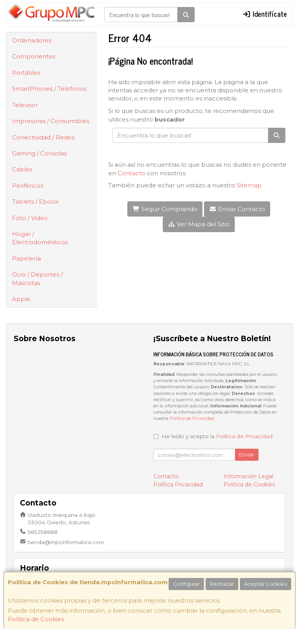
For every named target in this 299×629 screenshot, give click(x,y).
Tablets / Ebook (35, 201)
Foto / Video (30, 218)
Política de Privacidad (192, 418)
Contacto (131, 173)
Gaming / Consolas (39, 153)
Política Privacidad (178, 484)
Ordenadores (31, 40)
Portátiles (26, 72)
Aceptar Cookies (265, 584)
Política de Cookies (36, 619)
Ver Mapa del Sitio (199, 224)
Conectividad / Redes (43, 137)
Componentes (33, 56)
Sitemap (249, 185)
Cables (22, 169)
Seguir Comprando (164, 209)
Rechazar (222, 584)
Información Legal (248, 476)
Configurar (186, 584)
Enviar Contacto (237, 209)
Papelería (26, 258)
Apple (21, 299)
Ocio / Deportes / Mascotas (37, 278)
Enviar (246, 454)
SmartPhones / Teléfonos (49, 88)
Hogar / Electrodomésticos (40, 238)
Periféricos (27, 185)
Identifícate (264, 13)
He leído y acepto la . (218, 436)
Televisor (25, 105)
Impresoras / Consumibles (50, 121)
